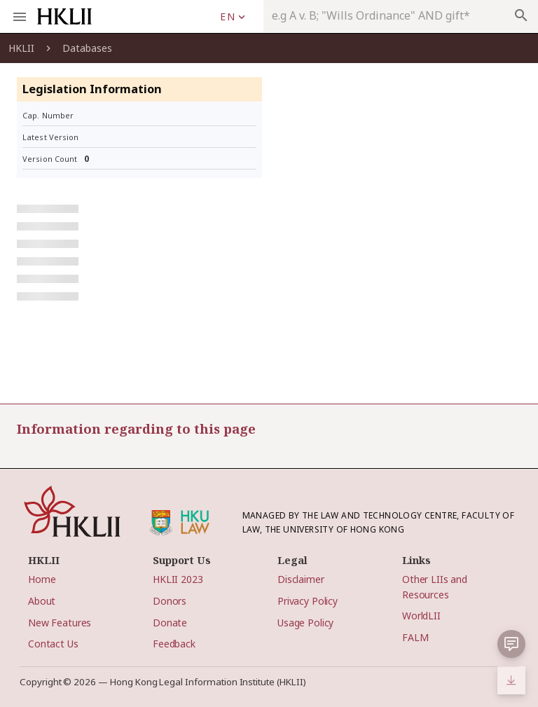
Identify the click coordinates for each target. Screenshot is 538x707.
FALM (415, 637)
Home (41, 579)
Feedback (174, 643)
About (41, 601)
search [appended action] (521, 15)
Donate (170, 622)
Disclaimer (300, 579)
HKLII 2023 (178, 579)
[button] (511, 644)
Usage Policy (305, 622)
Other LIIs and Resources (434, 586)
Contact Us (53, 643)
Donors (169, 601)
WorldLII (421, 615)
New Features (59, 622)
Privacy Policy (307, 601)
